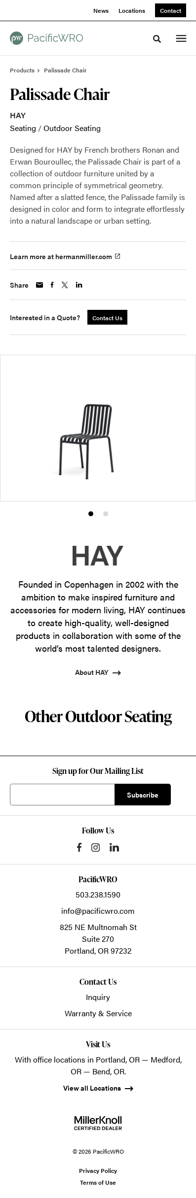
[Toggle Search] (157, 39)
